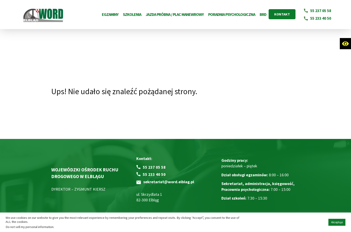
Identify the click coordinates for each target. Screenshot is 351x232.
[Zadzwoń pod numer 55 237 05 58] (151, 167)
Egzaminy (110, 14)
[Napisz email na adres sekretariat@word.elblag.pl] (165, 182)
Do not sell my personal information (30, 227)
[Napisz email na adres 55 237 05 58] (317, 11)
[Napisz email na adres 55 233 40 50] (317, 18)
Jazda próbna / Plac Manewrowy (175, 14)
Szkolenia (132, 14)
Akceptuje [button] (337, 222)
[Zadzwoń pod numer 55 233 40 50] (151, 174)
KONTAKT (282, 14)
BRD (263, 14)
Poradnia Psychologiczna (231, 14)
